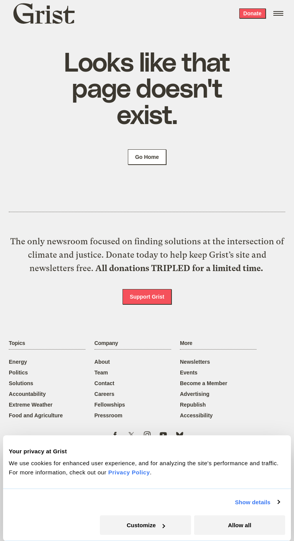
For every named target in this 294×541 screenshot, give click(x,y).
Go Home (147, 157)
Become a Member (203, 383)
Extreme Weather (30, 405)
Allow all (239, 525)
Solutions (21, 383)
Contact (104, 383)
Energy (18, 362)
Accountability (27, 394)
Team (101, 372)
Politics (18, 372)
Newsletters (195, 362)
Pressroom (108, 415)
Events (189, 372)
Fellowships (110, 405)
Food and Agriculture (36, 415)
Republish (193, 405)
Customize (146, 525)
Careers (104, 394)
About (102, 362)
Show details (253, 502)
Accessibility (196, 415)
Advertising (194, 394)
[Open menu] (278, 13)
